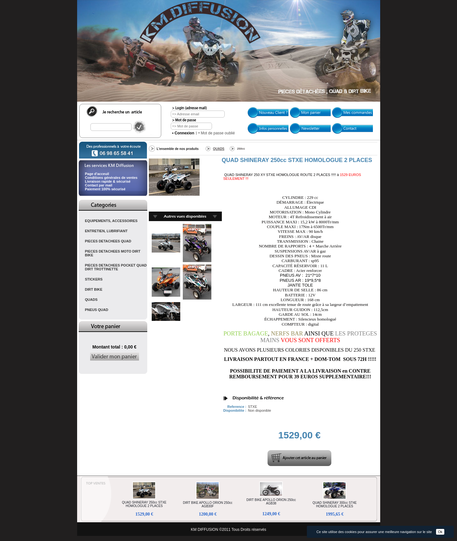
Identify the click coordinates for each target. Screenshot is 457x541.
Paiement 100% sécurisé (105, 189)
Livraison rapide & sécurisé (108, 181)
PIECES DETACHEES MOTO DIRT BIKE (113, 253)
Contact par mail (98, 185)
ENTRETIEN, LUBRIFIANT (106, 231)
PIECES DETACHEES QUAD (108, 241)
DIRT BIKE (94, 289)
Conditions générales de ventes (111, 177)
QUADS (91, 299)
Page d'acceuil (97, 174)
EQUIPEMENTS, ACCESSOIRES (111, 221)
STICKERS (94, 279)
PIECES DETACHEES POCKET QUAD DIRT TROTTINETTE (116, 267)
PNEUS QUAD (96, 310)
